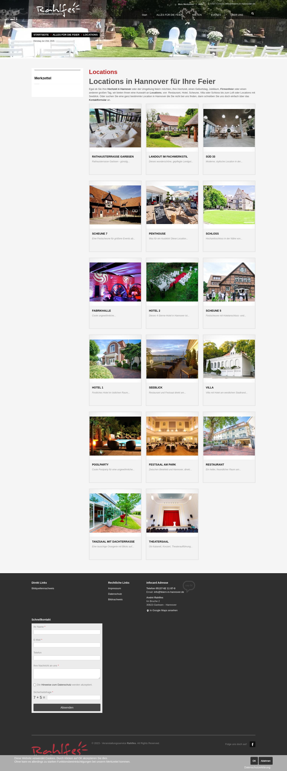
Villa (210, 387)
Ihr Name (39, 626)
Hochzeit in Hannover (119, 89)
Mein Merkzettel (186, 4)
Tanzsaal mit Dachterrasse (113, 541)
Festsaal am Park (162, 464)
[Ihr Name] (66, 632)
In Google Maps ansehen (162, 610)
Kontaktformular (98, 99)
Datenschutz (115, 593)
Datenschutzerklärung (257, 767)
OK (254, 761)
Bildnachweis (115, 599)
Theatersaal (159, 541)
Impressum (114, 588)
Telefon (37, 652)
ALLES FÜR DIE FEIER (66, 34)
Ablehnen (266, 761)
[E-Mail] (66, 645)
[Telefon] (66, 658)
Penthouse (157, 233)
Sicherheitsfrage (43, 692)
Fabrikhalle (101, 310)
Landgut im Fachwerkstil (168, 156)
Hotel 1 (97, 387)
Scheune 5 (213, 310)
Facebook (252, 744)
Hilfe (200, 4)
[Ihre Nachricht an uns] (66, 674)
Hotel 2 (154, 310)
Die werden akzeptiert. (64, 684)
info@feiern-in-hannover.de (240, 3)
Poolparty (100, 464)
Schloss (212, 233)
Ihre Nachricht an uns (46, 665)
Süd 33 (210, 156)
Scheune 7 (99, 233)
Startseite (41, 34)
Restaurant (215, 464)
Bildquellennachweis (43, 588)
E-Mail (37, 639)
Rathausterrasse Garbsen (113, 156)
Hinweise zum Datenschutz (56, 684)
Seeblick (155, 387)
